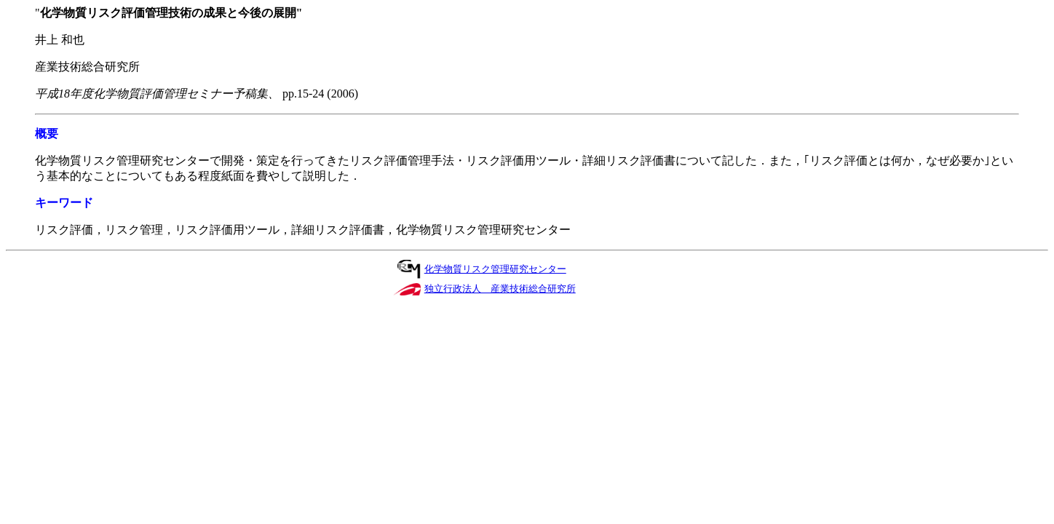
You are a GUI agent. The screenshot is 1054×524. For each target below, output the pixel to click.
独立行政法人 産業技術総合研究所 (500, 288)
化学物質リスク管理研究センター (495, 268)
